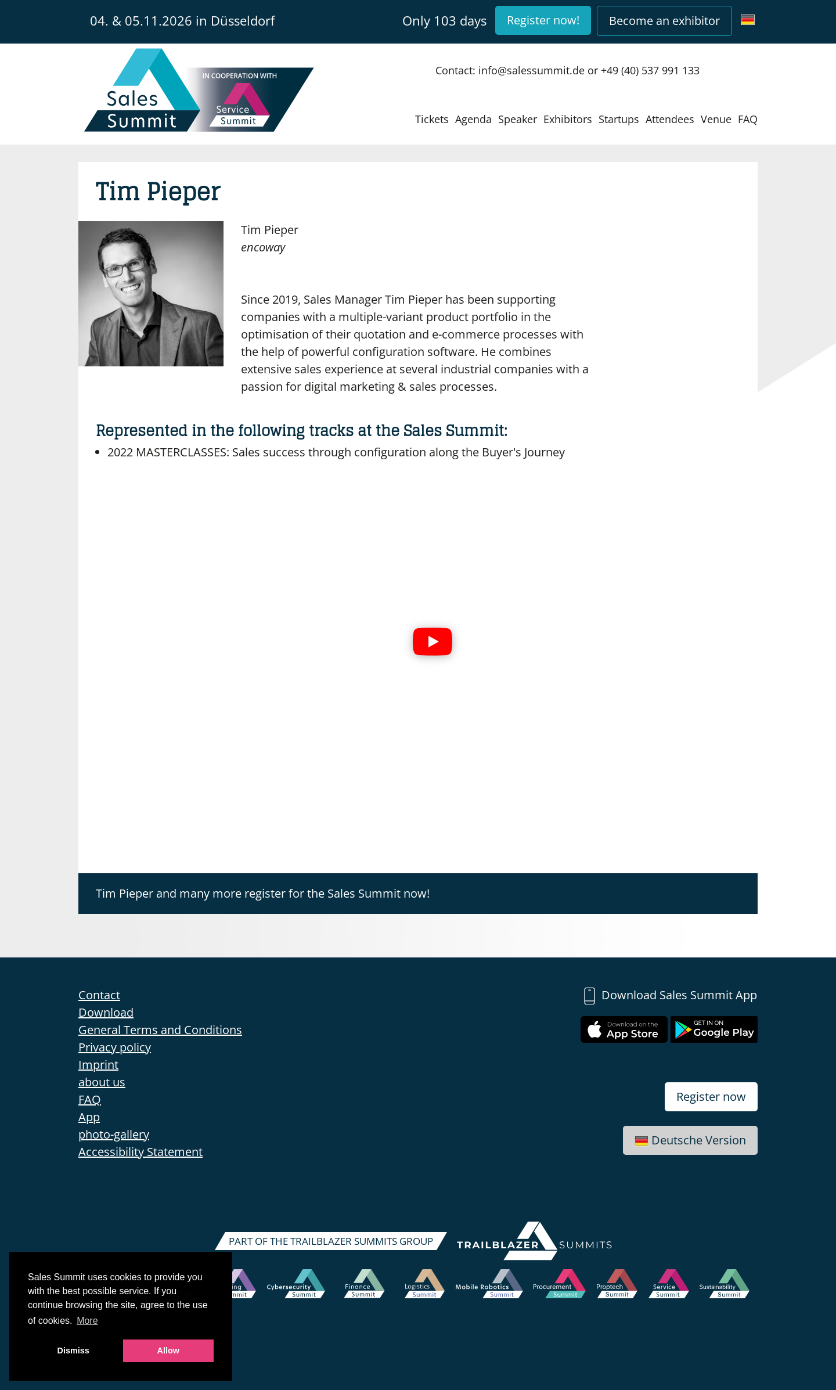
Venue (716, 119)
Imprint (98, 1064)
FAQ (748, 119)
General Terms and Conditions (160, 1030)
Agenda (473, 119)
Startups (619, 119)
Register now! (543, 20)
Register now (711, 1096)
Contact (99, 995)
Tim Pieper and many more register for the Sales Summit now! (263, 893)
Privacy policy (114, 1047)
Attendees (670, 119)
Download (106, 1012)
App (89, 1117)
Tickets (432, 119)
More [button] (87, 1321)
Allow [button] (168, 1350)
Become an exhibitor (664, 20)
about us (101, 1082)
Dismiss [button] (73, 1350)
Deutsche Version (690, 1140)
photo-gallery (113, 1134)
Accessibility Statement (140, 1151)
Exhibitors (567, 119)
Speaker (517, 119)
